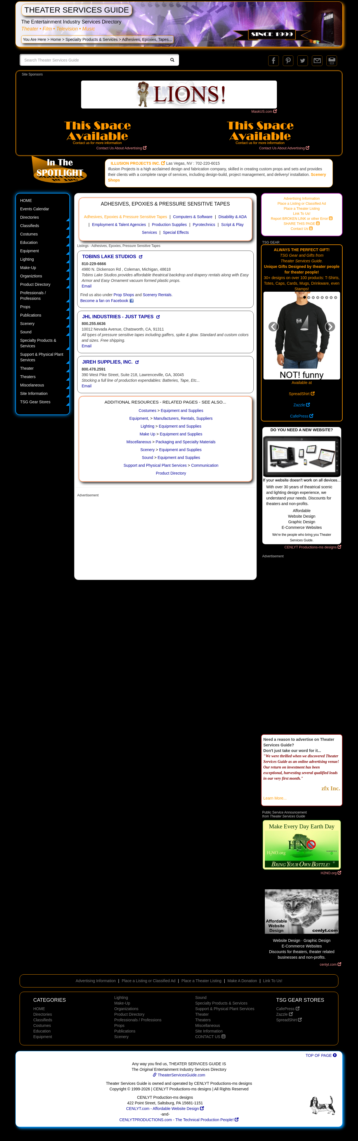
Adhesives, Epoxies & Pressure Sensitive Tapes (125, 216)
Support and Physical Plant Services (155, 465)
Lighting (27, 259)
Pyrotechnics (204, 224)
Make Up (147, 434)
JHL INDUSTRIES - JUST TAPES (118, 316)
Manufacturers (166, 418)
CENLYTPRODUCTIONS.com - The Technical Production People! (179, 1120)
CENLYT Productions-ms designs (312, 547)
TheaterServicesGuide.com (179, 1075)
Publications (30, 315)
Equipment (29, 251)
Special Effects (176, 232)
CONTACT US (210, 1036)
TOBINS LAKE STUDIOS (109, 256)
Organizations (126, 1008)
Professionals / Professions (33, 296)
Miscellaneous (138, 442)
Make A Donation (242, 981)
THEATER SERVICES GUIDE (76, 10)
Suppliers (204, 418)
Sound (25, 332)
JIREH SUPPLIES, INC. (107, 362)
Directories (29, 217)
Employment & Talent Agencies (119, 224)
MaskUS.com (264, 112)
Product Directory (35, 284)
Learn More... (275, 798)
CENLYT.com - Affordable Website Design (165, 1108)
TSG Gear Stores (35, 402)
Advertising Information (302, 199)
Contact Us (302, 229)
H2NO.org (331, 873)
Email (86, 286)
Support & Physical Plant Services (41, 357)
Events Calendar (34, 209)
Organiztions (31, 276)
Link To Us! (301, 214)
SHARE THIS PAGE (302, 224)
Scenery (27, 323)
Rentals (187, 418)
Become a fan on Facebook (107, 300)
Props (25, 307)
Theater (27, 368)
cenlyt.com (330, 964)
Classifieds (29, 225)
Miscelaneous (32, 385)
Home (56, 39)
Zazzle (301, 405)
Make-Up (28, 267)
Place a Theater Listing (302, 209)
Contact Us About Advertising (121, 148)
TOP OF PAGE (321, 1055)
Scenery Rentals (157, 295)
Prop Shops (124, 295)
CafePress (301, 416)
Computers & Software (193, 216)
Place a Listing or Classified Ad (301, 204)
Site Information (34, 393)
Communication (204, 465)
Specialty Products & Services (91, 39)
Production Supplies (169, 224)
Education (28, 242)
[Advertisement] (165, 539)
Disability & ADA (232, 216)
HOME (26, 200)
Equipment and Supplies (182, 410)
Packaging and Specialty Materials (186, 442)
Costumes (29, 234)
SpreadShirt (302, 394)
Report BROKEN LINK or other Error (302, 219)
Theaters (28, 376)
